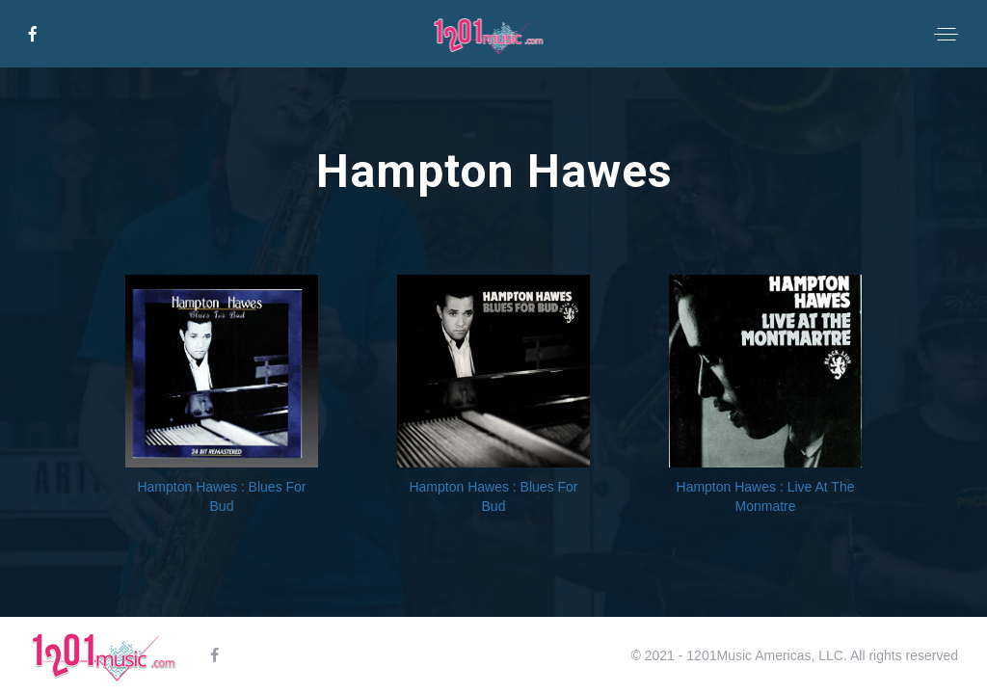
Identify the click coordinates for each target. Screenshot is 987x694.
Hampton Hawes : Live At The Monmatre (766, 496)
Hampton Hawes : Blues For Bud (221, 496)
